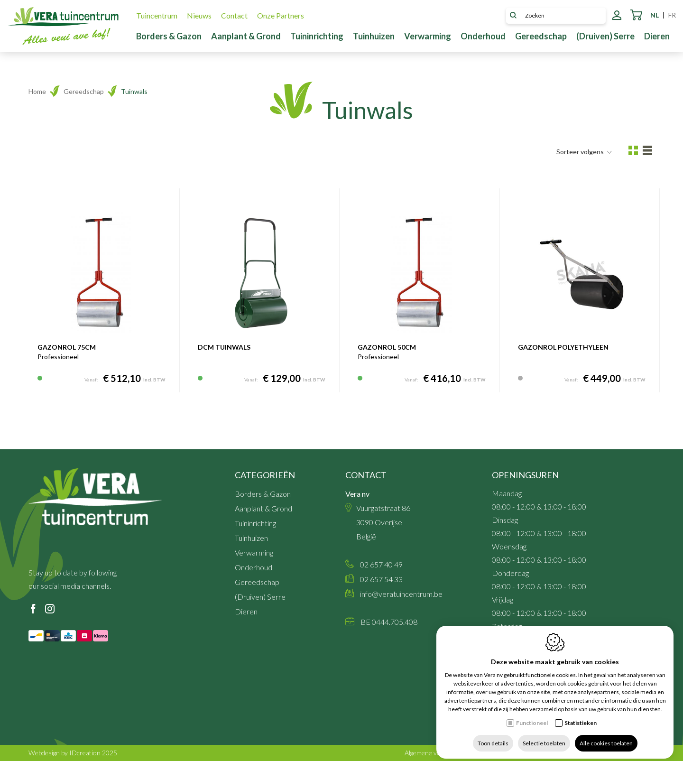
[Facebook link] (33, 609)
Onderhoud (483, 36)
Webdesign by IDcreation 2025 (72, 753)
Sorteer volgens (584, 152)
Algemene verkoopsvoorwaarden (452, 753)
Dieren (657, 36)
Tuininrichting (316, 36)
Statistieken (580, 715)
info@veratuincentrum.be (401, 593)
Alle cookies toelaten (606, 736)
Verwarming (427, 36)
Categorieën (265, 475)
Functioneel (532, 715)
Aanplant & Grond (246, 36)
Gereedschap (541, 36)
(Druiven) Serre (605, 36)
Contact (234, 15)
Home (37, 91)
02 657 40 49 (381, 564)
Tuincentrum (156, 15)
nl (654, 15)
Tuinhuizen (374, 36)
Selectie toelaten (544, 736)
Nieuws (199, 15)
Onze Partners (280, 15)
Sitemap (529, 753)
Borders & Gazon (169, 36)
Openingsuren (525, 475)
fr (672, 15)
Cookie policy (636, 753)
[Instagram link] (50, 609)
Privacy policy (578, 753)
